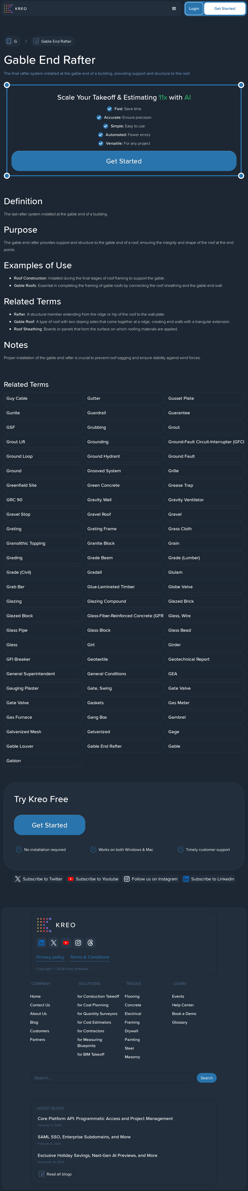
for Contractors (90, 1031)
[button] (174, 9)
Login (194, 8)
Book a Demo (184, 1014)
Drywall (131, 1031)
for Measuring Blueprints (89, 1043)
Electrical (133, 1014)
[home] (15, 9)
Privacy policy (50, 956)
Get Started (224, 8)
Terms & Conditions (89, 956)
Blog (34, 1022)
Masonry (132, 1057)
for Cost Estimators (94, 1022)
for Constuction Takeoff (98, 996)
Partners (37, 1039)
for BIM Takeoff (90, 1054)
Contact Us (40, 1005)
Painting (132, 1039)
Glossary (179, 1022)
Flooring (132, 996)
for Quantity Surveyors (97, 1014)
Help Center (183, 1005)
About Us (38, 1014)
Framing (132, 1022)
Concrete (133, 1005)
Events (178, 996)
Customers (39, 1031)
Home (35, 996)
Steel (129, 1048)
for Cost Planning (92, 1005)
